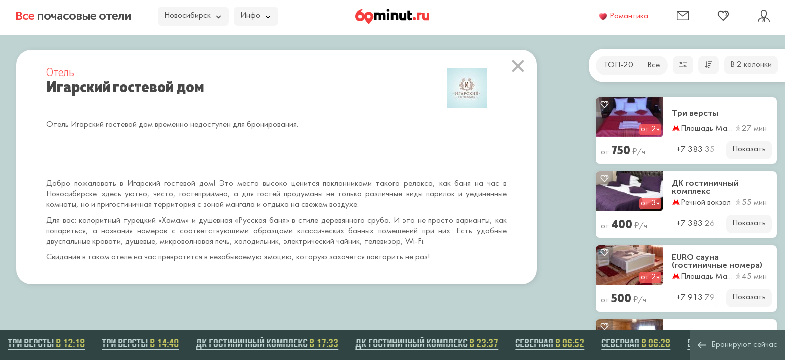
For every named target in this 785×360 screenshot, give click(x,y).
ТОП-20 (618, 66)
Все (653, 66)
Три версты (695, 114)
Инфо (255, 16)
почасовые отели (73, 16)
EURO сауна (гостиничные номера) (717, 262)
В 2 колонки (751, 65)
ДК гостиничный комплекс (705, 188)
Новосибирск (192, 16)
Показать (749, 150)
